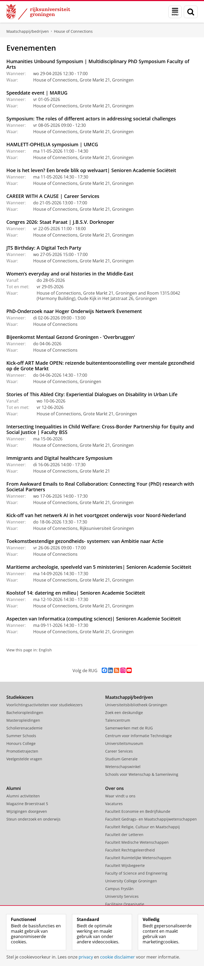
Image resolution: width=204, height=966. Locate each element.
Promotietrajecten (22, 751)
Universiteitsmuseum (124, 743)
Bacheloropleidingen (24, 712)
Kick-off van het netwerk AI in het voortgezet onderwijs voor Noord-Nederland (96, 515)
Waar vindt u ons (120, 795)
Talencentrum (117, 720)
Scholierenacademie (24, 727)
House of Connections (73, 31)
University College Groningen (131, 880)
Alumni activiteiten (23, 795)
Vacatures (114, 803)
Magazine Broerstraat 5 (27, 803)
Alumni (13, 788)
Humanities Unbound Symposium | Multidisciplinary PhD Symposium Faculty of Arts (97, 64)
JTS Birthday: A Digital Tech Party (43, 248)
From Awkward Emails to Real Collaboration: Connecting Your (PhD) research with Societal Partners (100, 487)
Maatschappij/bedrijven (27, 31)
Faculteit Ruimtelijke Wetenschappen (138, 857)
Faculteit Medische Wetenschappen (137, 842)
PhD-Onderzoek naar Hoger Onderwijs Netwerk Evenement (74, 311)
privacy (86, 957)
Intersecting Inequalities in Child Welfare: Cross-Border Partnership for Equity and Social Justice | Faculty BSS (100, 429)
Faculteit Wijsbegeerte (125, 865)
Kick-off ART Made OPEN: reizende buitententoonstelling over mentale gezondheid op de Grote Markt (100, 366)
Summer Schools (21, 735)
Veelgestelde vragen (24, 758)
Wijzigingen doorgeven (26, 811)
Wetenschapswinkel (123, 766)
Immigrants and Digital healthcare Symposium (59, 458)
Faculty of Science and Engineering (136, 873)
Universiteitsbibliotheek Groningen (136, 704)
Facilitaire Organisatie (124, 904)
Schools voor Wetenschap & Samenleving (141, 774)
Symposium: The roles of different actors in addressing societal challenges (91, 118)
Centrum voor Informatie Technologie (138, 735)
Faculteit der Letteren (124, 834)
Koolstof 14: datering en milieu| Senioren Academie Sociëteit (75, 593)
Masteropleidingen (23, 720)
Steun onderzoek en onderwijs (33, 819)
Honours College (21, 743)
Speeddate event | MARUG (36, 93)
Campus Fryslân (119, 888)
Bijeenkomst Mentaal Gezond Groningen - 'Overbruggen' (70, 337)
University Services (122, 896)
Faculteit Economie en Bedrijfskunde (137, 811)
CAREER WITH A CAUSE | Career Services (52, 196)
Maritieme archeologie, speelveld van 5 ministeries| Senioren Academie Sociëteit (98, 567)
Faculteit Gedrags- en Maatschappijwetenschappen (151, 819)
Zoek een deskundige (124, 712)
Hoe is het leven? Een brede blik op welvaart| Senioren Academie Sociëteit (91, 170)
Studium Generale (121, 758)
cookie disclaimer (117, 957)
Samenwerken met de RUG (129, 727)
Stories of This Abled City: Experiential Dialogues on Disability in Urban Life (91, 394)
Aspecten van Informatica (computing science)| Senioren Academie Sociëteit (93, 618)
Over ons (114, 788)
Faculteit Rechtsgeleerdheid (130, 850)
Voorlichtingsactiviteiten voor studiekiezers (44, 704)
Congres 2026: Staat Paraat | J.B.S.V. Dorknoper (60, 222)
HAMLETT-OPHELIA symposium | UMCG (52, 144)
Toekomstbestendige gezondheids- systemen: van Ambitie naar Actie (84, 541)
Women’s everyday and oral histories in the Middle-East (69, 273)
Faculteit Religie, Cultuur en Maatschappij (142, 826)
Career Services (119, 751)
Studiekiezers (19, 697)
